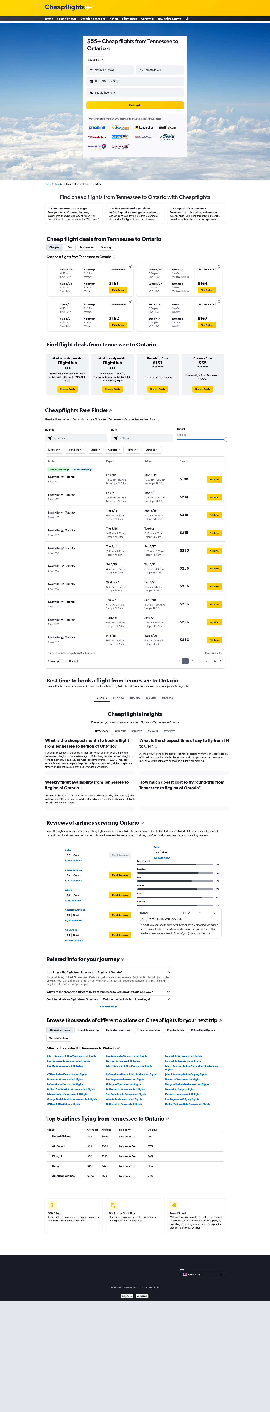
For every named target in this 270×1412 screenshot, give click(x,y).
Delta (68, 847)
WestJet (69, 887)
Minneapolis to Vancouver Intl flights (67, 1091)
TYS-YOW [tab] (151, 695)
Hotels (113, 19)
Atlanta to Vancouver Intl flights (124, 1096)
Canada (58, 181)
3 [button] (199, 658)
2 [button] (192, 658)
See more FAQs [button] (108, 1003)
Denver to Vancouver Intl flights (65, 1076)
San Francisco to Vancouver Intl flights (68, 1058)
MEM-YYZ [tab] (167, 695)
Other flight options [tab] (149, 1027)
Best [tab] (70, 244)
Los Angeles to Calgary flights (182, 1096)
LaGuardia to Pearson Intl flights (65, 1081)
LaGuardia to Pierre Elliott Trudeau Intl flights (131, 1071)
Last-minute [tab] (86, 244)
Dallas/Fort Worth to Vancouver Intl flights (71, 1086)
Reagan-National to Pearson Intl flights (187, 1081)
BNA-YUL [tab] (134, 695)
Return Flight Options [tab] (203, 1027)
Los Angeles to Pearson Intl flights (125, 1076)
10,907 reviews (74, 937)
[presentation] (108, 48)
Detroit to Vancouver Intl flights (183, 1091)
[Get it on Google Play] (127, 1293)
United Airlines (73, 867)
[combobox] (95, 59)
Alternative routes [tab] (59, 1027)
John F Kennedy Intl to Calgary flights (186, 1071)
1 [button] (185, 658)
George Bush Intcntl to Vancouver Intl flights (72, 1096)
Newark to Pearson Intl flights (123, 1058)
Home (49, 19)
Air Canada (71, 927)
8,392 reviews (73, 857)
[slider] (226, 436)
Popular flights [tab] (175, 1027)
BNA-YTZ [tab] (102, 695)
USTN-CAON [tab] (102, 728)
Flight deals (129, 19)
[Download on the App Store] (142, 1293)
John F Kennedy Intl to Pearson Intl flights (129, 1063)
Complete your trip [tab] (88, 1027)
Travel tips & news (169, 19)
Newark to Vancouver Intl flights (183, 1053)
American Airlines (75, 907)
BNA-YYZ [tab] (118, 695)
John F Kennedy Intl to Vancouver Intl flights (71, 1053)
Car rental (147, 19)
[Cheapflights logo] (65, 7)
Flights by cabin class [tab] (118, 1027)
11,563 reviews (73, 917)
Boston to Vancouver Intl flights (182, 1076)
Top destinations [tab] (58, 1035)
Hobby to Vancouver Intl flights (123, 1081)
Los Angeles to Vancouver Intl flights (126, 1053)
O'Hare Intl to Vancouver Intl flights (67, 1071)
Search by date (66, 19)
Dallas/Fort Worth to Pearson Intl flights (187, 1101)
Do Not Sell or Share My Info (123, 1284)
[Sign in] (187, 19)
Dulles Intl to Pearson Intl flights (124, 1101)
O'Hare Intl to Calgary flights (63, 1101)
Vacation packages (93, 19)
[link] (67, 386)
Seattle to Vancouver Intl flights (65, 1063)
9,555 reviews (73, 877)
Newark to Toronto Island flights (183, 1058)
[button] (109, 80)
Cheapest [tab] (54, 244)
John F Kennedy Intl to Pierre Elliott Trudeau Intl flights (191, 1065)
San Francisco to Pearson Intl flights (126, 1091)
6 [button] (215, 658)
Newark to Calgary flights (180, 1086)
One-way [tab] (106, 244)
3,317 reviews (73, 897)
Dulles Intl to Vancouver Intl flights (125, 1086)
